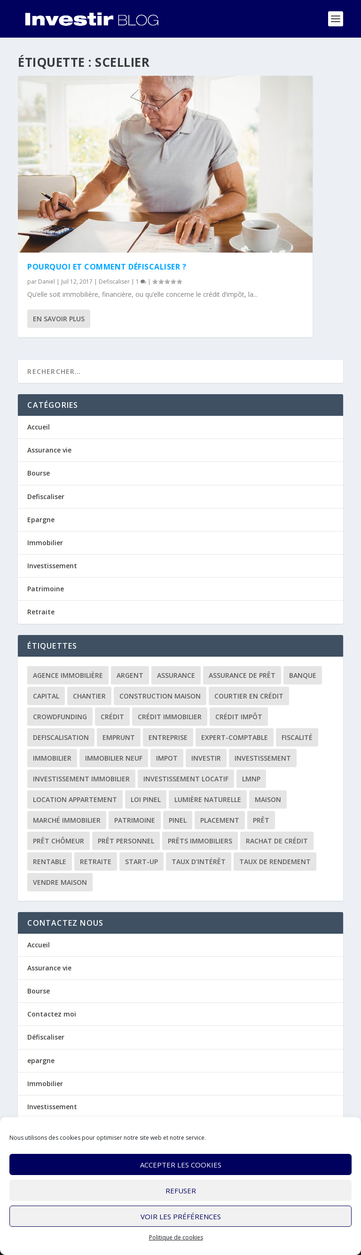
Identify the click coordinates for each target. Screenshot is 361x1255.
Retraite (41, 611)
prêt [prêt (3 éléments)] (261, 820)
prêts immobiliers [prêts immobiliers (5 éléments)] (200, 840)
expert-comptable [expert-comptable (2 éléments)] (234, 737)
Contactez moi (51, 1013)
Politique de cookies (176, 1237)
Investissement (52, 565)
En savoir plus (59, 318)
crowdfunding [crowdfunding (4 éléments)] (60, 716)
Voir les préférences (181, 1216)
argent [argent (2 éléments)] (130, 675)
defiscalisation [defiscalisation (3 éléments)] (61, 737)
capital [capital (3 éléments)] (46, 695)
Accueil (38, 426)
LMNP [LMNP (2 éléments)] (251, 778)
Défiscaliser (45, 1037)
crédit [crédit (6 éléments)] (112, 716)
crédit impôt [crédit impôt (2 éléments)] (238, 716)
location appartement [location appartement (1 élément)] (75, 799)
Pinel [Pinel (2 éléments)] (178, 820)
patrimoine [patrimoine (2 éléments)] (134, 820)
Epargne (41, 519)
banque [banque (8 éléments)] (302, 675)
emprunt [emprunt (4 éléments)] (118, 737)
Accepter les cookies (180, 1164)
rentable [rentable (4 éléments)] (49, 861)
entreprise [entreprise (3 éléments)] (168, 737)
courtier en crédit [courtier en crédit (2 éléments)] (248, 695)
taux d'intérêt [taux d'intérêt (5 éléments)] (199, 861)
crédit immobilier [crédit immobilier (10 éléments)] (170, 716)
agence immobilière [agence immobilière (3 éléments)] (68, 675)
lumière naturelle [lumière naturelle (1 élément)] (207, 799)
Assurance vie (49, 449)
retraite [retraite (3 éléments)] (95, 861)
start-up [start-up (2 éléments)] (141, 861)
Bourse (38, 473)
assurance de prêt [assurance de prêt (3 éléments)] (242, 675)
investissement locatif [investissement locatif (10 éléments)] (185, 778)
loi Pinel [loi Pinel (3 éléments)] (146, 799)
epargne (41, 1060)
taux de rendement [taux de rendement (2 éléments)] (275, 861)
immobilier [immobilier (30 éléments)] (52, 758)
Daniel (46, 282)
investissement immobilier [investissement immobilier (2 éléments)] (81, 778)
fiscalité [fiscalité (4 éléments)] (297, 737)
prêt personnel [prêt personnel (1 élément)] (126, 840)
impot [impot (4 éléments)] (167, 758)
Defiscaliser (114, 282)
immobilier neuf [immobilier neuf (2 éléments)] (113, 758)
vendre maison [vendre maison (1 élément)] (60, 882)
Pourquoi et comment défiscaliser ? (106, 267)
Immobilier (45, 542)
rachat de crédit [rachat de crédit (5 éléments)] (277, 840)
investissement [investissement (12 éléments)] (263, 758)
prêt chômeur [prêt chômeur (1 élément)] (58, 840)
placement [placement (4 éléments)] (219, 820)
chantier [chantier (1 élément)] (89, 695)
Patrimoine (45, 588)
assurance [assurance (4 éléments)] (176, 675)
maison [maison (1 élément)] (268, 799)
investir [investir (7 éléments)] (206, 758)
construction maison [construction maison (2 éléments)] (160, 695)
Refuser (180, 1190)
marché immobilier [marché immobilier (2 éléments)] (67, 820)
